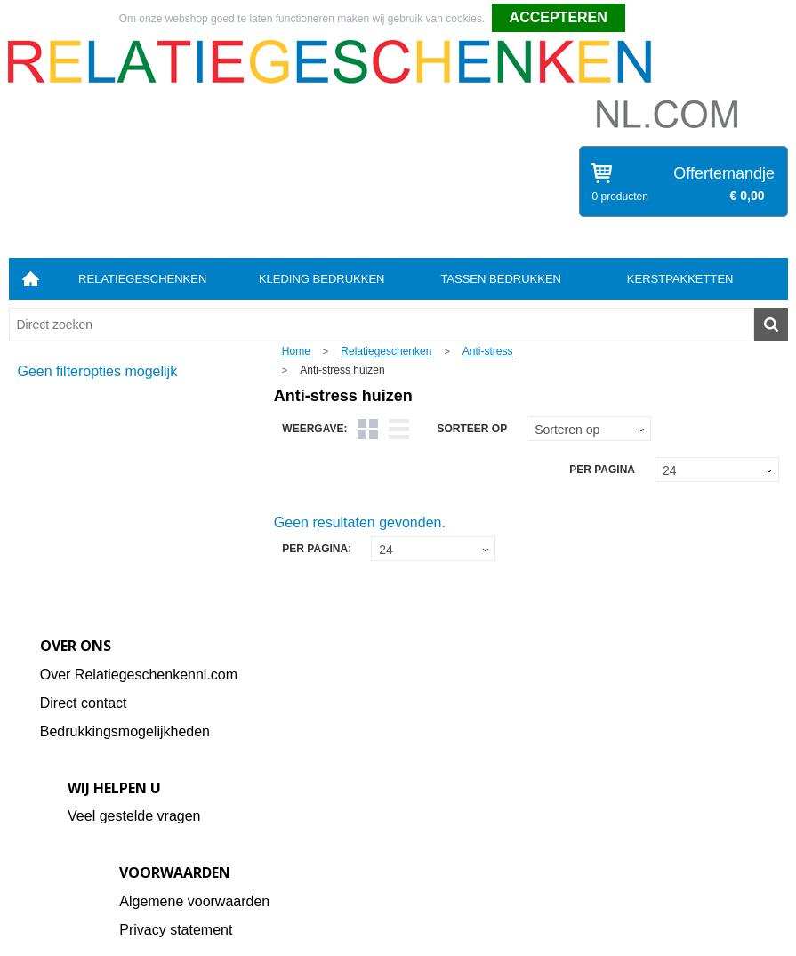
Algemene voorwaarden (194, 901)
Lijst (399, 429)
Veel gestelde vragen (134, 815)
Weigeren (654, 18)
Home (31, 279)
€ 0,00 (747, 196)
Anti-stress (487, 351)
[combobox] (381, 324)
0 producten (620, 196)
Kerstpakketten (680, 278)
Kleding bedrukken (322, 278)
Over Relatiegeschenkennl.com (138, 674)
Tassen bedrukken (500, 278)
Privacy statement (175, 929)
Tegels (368, 429)
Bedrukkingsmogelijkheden (125, 731)
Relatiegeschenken (142, 278)
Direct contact (83, 703)
